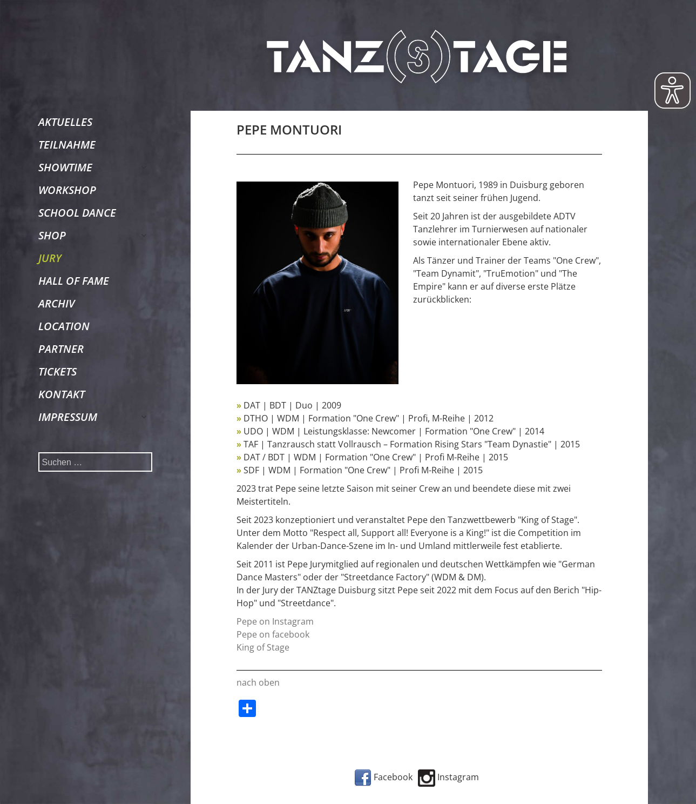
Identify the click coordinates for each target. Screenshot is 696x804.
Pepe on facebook (272, 634)
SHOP (52, 235)
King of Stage (262, 647)
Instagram (448, 777)
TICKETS (57, 371)
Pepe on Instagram (275, 621)
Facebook (383, 777)
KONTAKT (61, 394)
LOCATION (64, 326)
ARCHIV (56, 303)
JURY (50, 258)
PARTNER (61, 348)
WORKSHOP (67, 190)
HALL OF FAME (73, 280)
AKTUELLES (65, 122)
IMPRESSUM (67, 417)
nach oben (258, 682)
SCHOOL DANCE (77, 212)
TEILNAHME (67, 144)
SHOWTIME (65, 167)
